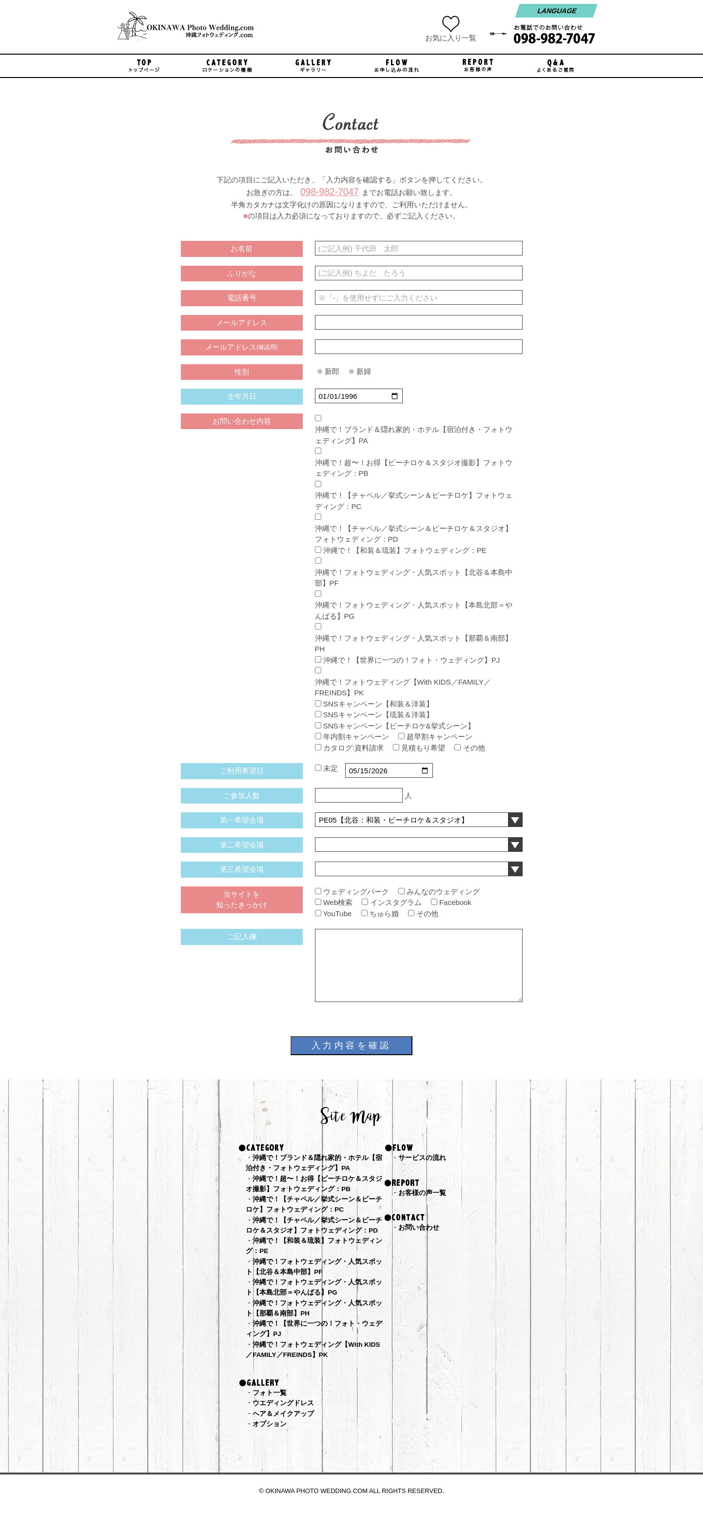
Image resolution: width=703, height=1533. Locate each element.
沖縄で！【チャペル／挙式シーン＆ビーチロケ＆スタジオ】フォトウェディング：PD (413, 534)
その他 (474, 748)
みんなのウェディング (443, 891)
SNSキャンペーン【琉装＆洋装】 (378, 714)
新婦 (363, 371)
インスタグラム (396, 902)
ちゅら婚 (384, 913)
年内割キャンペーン (356, 736)
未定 (330, 768)
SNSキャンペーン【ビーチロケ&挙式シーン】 (399, 726)
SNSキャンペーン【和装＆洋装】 (378, 704)
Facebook (455, 902)
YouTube (337, 913)
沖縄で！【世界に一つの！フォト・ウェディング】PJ (411, 660)
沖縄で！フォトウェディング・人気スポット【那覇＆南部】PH (413, 643)
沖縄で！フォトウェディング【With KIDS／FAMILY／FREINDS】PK (403, 687)
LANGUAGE (556, 11)
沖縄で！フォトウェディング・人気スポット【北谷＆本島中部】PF (413, 578)
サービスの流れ (423, 1158)
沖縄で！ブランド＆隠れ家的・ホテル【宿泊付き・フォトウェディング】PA (413, 435)
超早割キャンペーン (439, 736)
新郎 (332, 371)
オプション (271, 1449)
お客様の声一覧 (423, 1193)
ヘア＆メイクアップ (285, 1438)
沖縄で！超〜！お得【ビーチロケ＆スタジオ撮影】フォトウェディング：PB (413, 468)
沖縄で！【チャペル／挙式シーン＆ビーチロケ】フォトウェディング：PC (413, 501)
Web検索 (338, 902)
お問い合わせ (420, 1229)
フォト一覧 (271, 1416)
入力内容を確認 (351, 1045)
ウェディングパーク (356, 891)
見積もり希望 (423, 748)
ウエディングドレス (285, 1427)
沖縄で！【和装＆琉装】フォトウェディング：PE (405, 550)
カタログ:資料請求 (353, 748)
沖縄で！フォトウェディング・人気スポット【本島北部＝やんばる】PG (413, 610)
